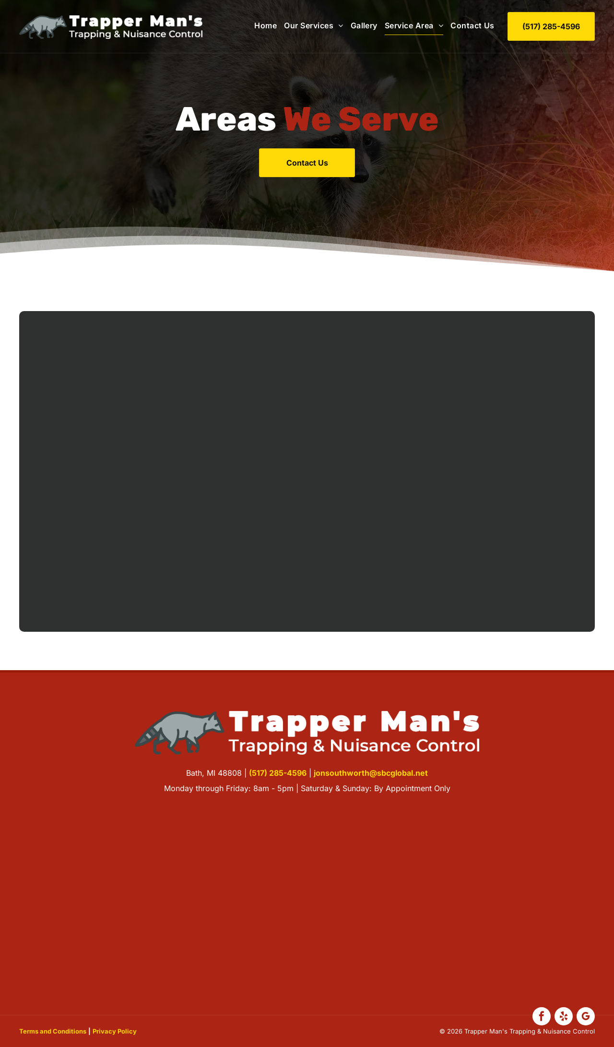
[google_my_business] (586, 1017)
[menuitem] (262, 25)
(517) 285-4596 (278, 773)
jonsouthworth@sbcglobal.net (371, 773)
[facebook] (541, 1017)
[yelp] (564, 1017)
